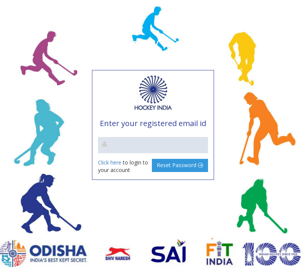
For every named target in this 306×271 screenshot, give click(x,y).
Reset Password (180, 165)
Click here (110, 162)
